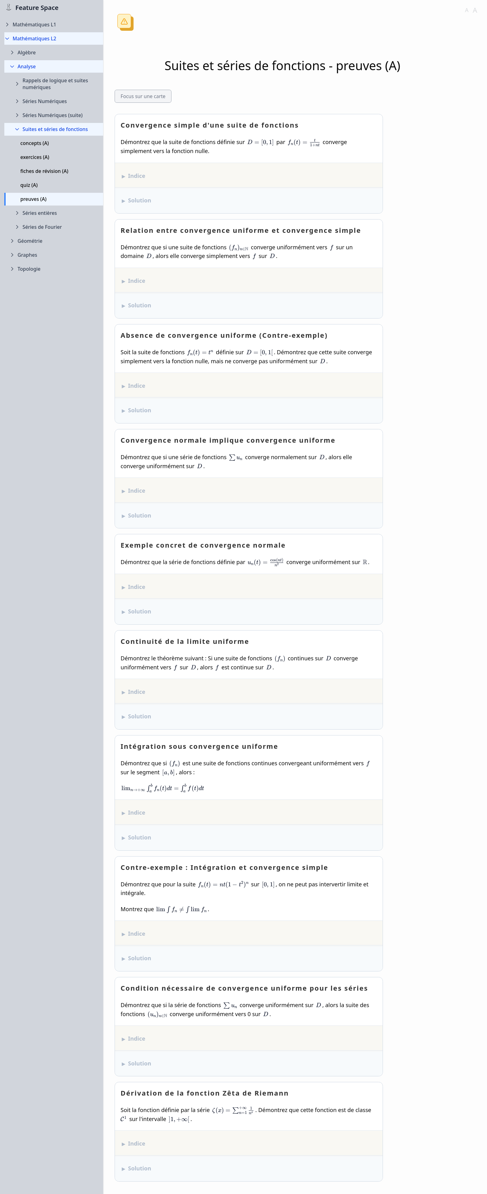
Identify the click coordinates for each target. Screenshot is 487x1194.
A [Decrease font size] (467, 10)
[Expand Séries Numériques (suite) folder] (53, 115)
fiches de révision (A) (44, 171)
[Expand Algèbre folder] (53, 52)
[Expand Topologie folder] (53, 269)
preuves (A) (33, 199)
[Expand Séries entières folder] (53, 213)
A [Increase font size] (475, 10)
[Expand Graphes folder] (53, 255)
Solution (139, 200)
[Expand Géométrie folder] (53, 241)
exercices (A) (34, 157)
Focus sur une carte (143, 96)
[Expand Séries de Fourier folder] (53, 227)
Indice (136, 175)
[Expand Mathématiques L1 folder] (53, 24)
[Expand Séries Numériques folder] (53, 101)
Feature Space (37, 7)
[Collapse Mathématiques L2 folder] (53, 38)
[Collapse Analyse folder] (53, 66)
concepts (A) (34, 143)
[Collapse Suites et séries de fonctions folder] (53, 129)
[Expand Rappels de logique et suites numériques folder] (53, 84)
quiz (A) (29, 185)
